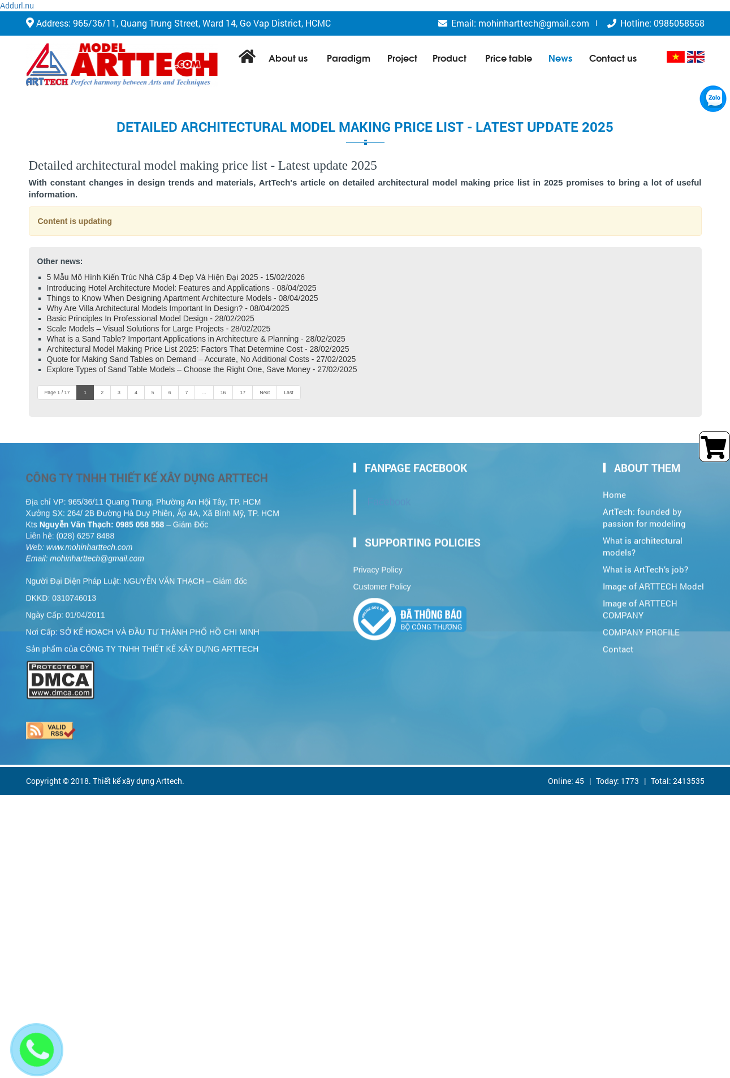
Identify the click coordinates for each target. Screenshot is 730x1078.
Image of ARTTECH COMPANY (640, 604)
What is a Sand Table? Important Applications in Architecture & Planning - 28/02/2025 (196, 338)
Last (288, 392)
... (204, 392)
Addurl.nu (17, 5)
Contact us (613, 57)
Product (449, 57)
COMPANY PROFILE (641, 627)
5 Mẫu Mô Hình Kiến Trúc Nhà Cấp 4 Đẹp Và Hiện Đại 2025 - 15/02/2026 (176, 277)
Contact (618, 644)
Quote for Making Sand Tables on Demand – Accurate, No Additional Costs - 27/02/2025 (201, 359)
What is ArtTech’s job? (645, 564)
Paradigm (348, 57)
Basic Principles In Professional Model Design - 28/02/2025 (150, 318)
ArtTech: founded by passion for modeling (644, 513)
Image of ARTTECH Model (653, 581)
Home (614, 490)
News (560, 57)
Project (402, 57)
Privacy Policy (378, 565)
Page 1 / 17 (57, 392)
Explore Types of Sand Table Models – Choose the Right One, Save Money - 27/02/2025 (202, 369)
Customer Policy (382, 582)
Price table (508, 57)
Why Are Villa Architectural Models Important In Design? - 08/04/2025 (168, 308)
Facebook (389, 497)
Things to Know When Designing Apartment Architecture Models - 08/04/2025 (182, 298)
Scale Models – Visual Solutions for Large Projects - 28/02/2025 (159, 328)
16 (223, 392)
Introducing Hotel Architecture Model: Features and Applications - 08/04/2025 (182, 287)
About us (288, 57)
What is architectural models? (643, 542)
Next (265, 392)
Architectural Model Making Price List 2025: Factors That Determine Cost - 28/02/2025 (198, 348)
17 (242, 392)
